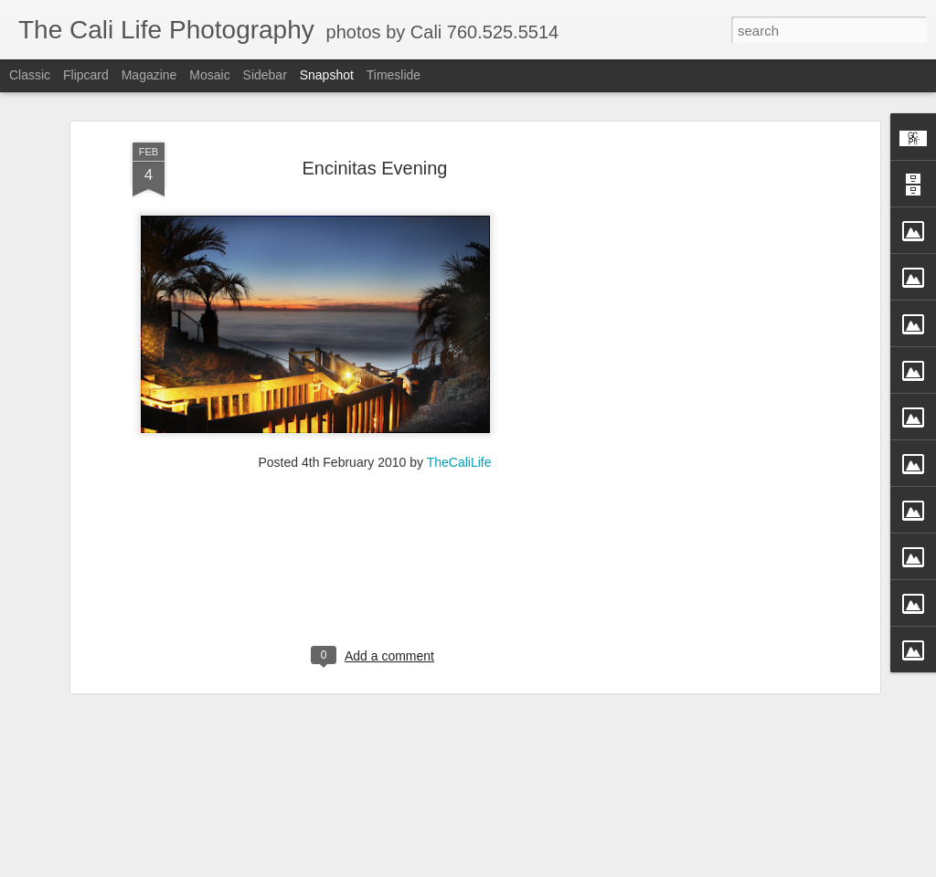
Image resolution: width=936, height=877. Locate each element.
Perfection (555, 813)
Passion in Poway (776, 811)
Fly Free (121, 811)
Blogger (550, 866)
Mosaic (209, 75)
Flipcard (86, 75)
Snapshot (327, 75)
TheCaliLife (459, 341)
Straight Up (337, 821)
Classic (29, 75)
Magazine (149, 75)
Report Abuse (602, 866)
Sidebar (265, 75)
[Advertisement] (717, 310)
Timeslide (393, 75)
